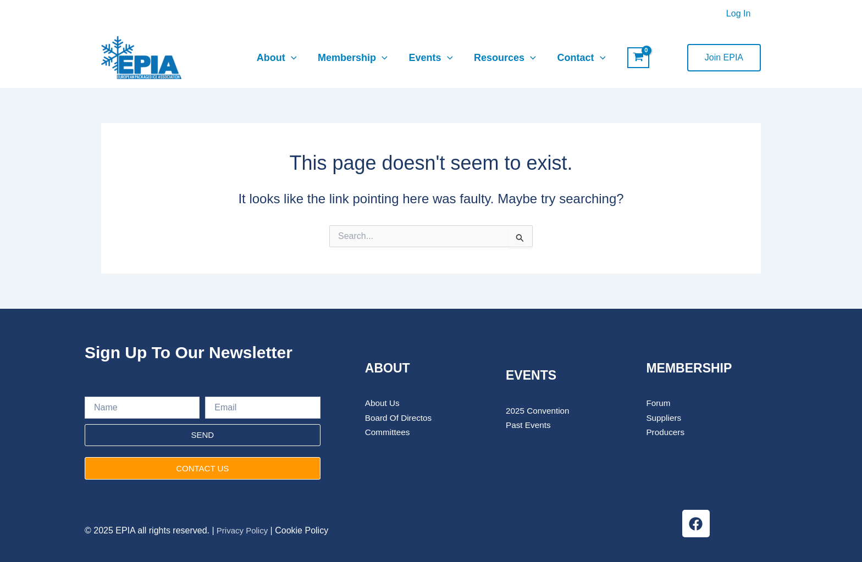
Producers (666, 432)
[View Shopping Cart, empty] (634, 57)
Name (95, 391)
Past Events (529, 425)
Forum (658, 403)
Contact (578, 58)
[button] (724, 57)
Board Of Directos (400, 417)
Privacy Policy (243, 530)
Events (431, 58)
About (279, 58)
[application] (294, 58)
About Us (383, 403)
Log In (740, 13)
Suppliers (665, 417)
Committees (388, 432)
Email (214, 391)
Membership (354, 58)
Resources (503, 58)
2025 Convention (539, 410)
